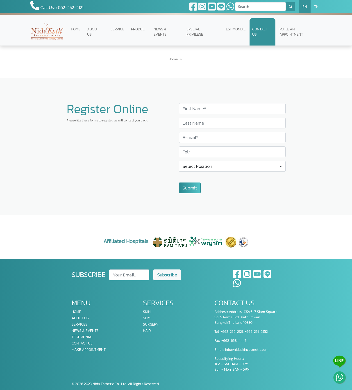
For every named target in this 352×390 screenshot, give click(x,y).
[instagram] (247, 276)
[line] (267, 276)
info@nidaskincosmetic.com (246, 349)
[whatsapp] (237, 285)
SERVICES (79, 324)
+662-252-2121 (231, 331)
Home (173, 59)
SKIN (147, 311)
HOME (75, 29)
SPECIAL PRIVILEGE (194, 32)
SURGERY (150, 324)
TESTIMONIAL (234, 29)
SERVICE (117, 29)
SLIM (146, 318)
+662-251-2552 (256, 331)
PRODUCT (139, 29)
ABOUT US (93, 32)
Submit (190, 188)
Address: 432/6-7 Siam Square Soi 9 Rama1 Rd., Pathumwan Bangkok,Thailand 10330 (245, 317)
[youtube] (257, 276)
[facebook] (237, 276)
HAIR (147, 330)
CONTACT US (260, 32)
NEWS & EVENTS (160, 32)
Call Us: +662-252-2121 (57, 6)
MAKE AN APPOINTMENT (291, 32)
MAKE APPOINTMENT (89, 349)
